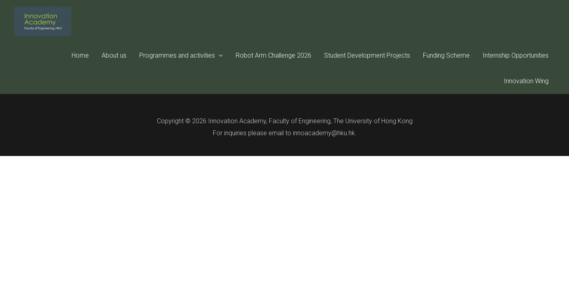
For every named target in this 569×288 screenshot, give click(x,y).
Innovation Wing (526, 81)
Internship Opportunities (516, 55)
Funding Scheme (446, 55)
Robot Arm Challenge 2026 (273, 55)
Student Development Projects (367, 55)
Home (80, 55)
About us (114, 55)
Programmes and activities (177, 55)
